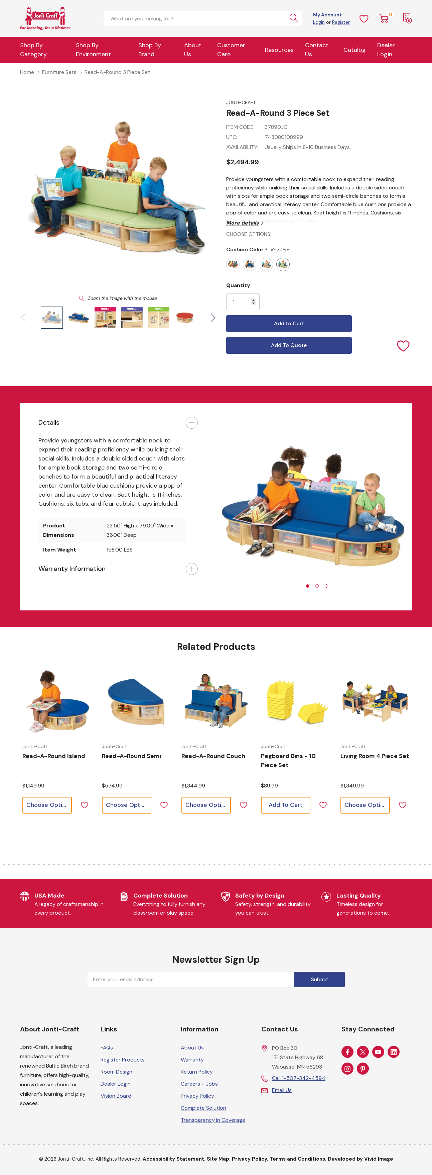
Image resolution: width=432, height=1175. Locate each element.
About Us (192, 49)
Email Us (282, 1090)
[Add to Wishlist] (403, 345)
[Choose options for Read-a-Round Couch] (216, 702)
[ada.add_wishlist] (84, 804)
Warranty (192, 1059)
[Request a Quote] (407, 18)
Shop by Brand (149, 49)
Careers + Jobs (199, 1083)
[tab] (307, 586)
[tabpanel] (314, 506)
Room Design (116, 1071)
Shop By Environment (93, 49)
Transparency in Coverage (213, 1119)
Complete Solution (203, 1107)
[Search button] (294, 18)
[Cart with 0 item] (384, 18)
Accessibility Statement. (174, 1159)
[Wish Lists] (364, 18)
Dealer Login (116, 1083)
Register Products (123, 1059)
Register (341, 22)
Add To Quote (289, 345)
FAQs (107, 1047)
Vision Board (116, 1095)
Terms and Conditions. (298, 1159)
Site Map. (219, 1159)
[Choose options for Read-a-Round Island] (57, 702)
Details (48, 422)
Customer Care (231, 49)
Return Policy (197, 1071)
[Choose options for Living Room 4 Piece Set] (375, 702)
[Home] (57, 18)
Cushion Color (258, 250)
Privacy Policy (197, 1095)
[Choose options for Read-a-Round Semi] (136, 702)
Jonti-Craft (241, 102)
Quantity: (239, 285)
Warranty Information (72, 568)
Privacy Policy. (250, 1159)
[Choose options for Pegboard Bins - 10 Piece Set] (295, 702)
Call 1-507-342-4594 (298, 1078)
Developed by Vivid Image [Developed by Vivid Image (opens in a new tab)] (360, 1159)
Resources (279, 50)
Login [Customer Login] (319, 22)
